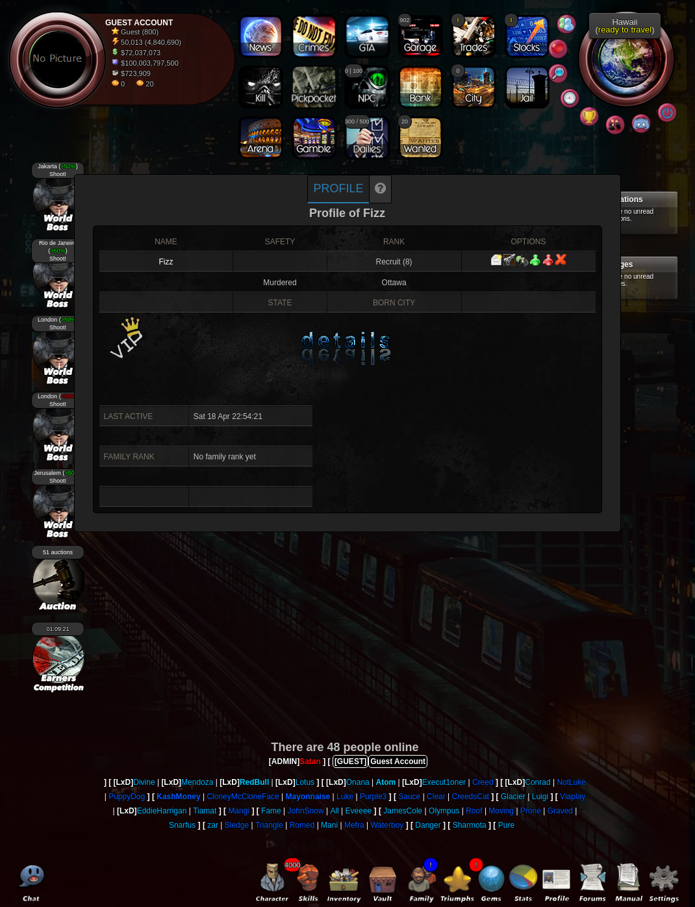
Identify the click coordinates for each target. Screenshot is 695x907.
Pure (506, 825)
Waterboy (386, 825)
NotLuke (571, 782)
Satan (310, 761)
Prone (530, 810)
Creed (483, 782)
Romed (302, 825)
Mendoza (197, 782)
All (334, 810)
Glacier (513, 796)
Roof (474, 810)
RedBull (254, 782)
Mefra (354, 825)
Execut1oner (444, 782)
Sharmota (469, 825)
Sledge (237, 825)
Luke (344, 796)
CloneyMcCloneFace (243, 796)
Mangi (238, 810)
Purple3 (373, 796)
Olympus (444, 810)
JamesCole (402, 810)
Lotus (305, 782)
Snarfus (182, 825)
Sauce (409, 796)
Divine (144, 782)
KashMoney (178, 796)
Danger (427, 825)
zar (212, 825)
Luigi (540, 796)
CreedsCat (470, 796)
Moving (501, 810)
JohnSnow (306, 810)
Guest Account (397, 761)
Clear (436, 796)
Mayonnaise (308, 796)
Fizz (165, 261)
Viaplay (572, 796)
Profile (338, 188)
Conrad (537, 782)
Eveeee (359, 810)
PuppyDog (126, 796)
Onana (358, 782)
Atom (386, 782)
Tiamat (204, 810)
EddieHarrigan (162, 810)
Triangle (269, 825)
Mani (329, 825)
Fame (271, 810)
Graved (560, 810)
